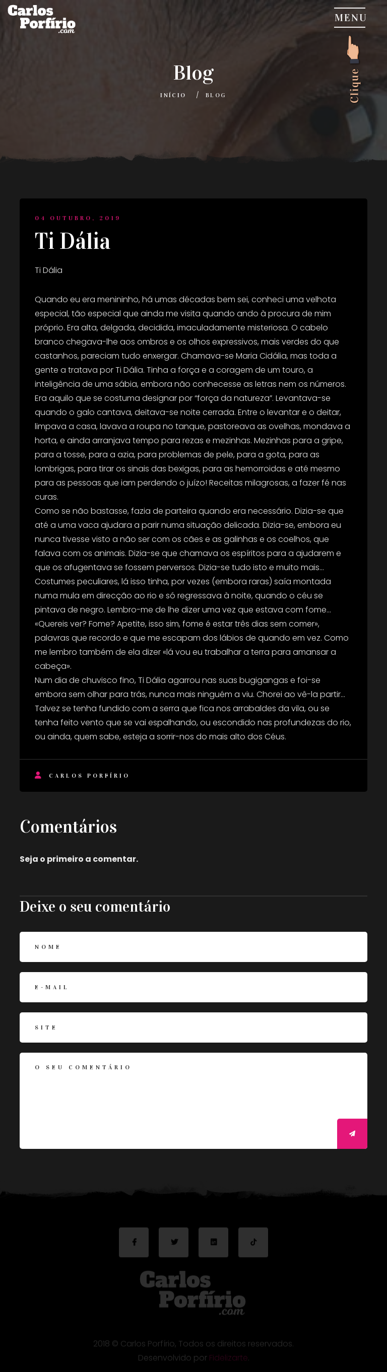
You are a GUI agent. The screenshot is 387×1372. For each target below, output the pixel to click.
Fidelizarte (228, 1359)
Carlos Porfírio (82, 775)
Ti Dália (73, 241)
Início (173, 95)
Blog (216, 95)
